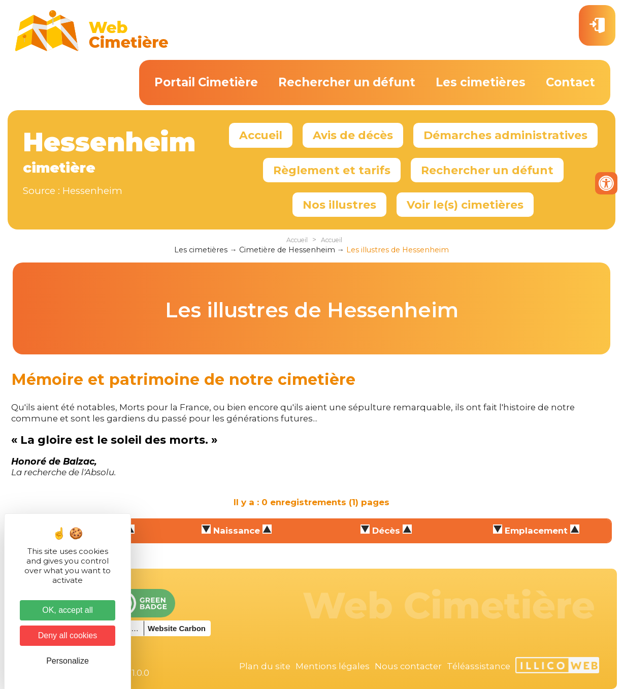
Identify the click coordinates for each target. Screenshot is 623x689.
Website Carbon (177, 628)
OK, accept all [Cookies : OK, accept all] (67, 610)
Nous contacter (408, 666)
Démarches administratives (505, 135)
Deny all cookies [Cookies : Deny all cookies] (67, 635)
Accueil (260, 135)
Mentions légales (333, 666)
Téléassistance (478, 666)
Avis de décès (353, 135)
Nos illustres (339, 204)
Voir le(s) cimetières (465, 204)
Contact (570, 82)
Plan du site (264, 666)
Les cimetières (481, 82)
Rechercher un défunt (346, 82)
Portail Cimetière (206, 82)
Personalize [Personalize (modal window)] (67, 661)
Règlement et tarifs (331, 170)
